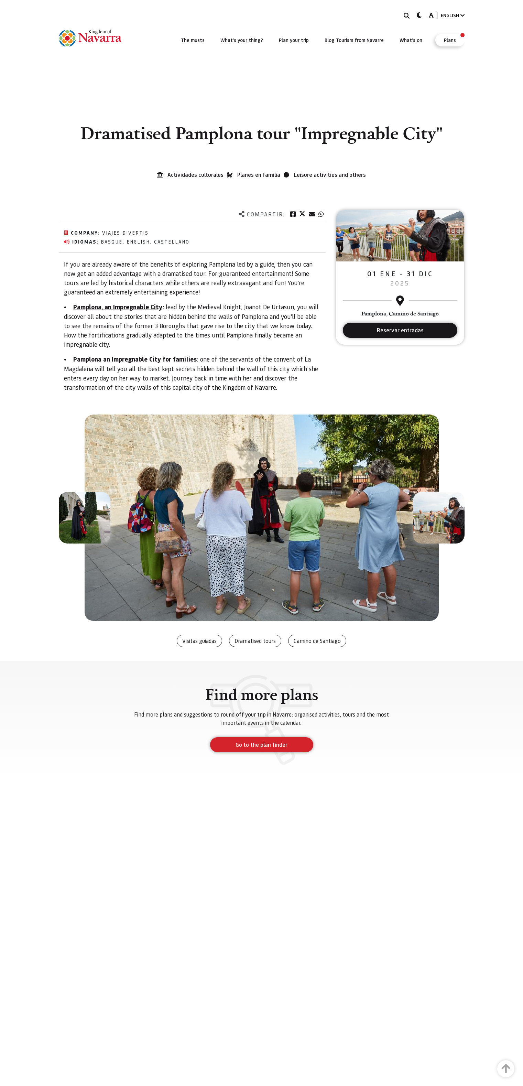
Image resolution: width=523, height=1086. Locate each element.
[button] (84, 518)
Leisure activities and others (330, 174)
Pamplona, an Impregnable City (117, 307)
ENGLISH (453, 15)
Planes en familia (258, 174)
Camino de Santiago (317, 640)
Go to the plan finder (261, 744)
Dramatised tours (255, 640)
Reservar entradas (400, 330)
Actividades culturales (195, 174)
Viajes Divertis (125, 232)
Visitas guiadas (199, 640)
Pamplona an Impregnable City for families (135, 359)
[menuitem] (192, 40)
